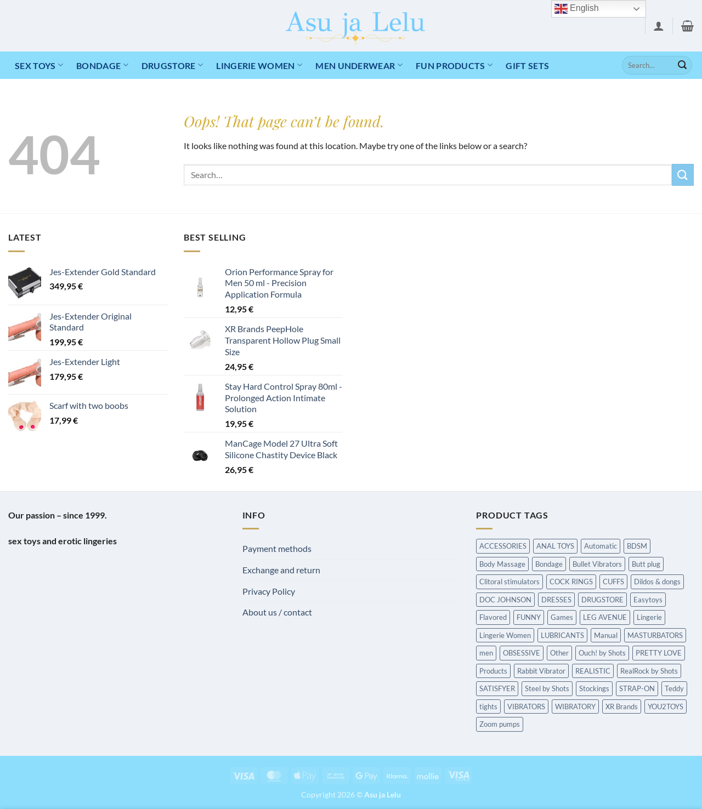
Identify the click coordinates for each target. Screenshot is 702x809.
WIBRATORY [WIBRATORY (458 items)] (575, 706)
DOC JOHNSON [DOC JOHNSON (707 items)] (505, 599)
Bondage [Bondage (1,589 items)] (549, 564)
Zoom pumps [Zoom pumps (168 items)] (499, 724)
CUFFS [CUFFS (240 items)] (613, 581)
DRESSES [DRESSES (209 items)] (556, 599)
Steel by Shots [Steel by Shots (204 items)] (547, 688)
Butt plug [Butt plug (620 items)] (646, 564)
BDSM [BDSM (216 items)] (637, 546)
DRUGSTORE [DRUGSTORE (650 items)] (602, 599)
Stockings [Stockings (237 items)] (594, 688)
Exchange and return (281, 570)
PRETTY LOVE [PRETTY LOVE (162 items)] (659, 652)
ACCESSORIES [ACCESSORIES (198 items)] (502, 546)
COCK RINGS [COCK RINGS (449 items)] (571, 581)
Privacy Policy (268, 591)
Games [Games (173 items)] (562, 617)
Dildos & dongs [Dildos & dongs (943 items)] (657, 581)
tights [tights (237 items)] (488, 706)
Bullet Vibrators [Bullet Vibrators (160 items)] (597, 564)
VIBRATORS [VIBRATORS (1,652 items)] (526, 706)
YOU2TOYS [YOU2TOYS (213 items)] (665, 706)
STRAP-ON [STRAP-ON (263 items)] (637, 688)
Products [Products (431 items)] (493, 670)
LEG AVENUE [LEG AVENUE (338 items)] (605, 617)
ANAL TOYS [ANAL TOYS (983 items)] (555, 546)
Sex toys (39, 65)
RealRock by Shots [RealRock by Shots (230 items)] (649, 670)
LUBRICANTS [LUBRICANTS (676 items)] (562, 635)
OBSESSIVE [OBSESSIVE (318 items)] (521, 652)
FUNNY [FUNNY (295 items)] (529, 617)
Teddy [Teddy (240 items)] (674, 688)
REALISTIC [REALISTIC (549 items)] (592, 670)
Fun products (454, 65)
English (576, 8)
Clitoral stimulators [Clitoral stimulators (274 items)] (509, 581)
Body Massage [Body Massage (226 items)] (502, 564)
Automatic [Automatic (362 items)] (600, 546)
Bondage (102, 65)
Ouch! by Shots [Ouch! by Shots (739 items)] (602, 652)
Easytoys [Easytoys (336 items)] (648, 599)
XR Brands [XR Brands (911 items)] (621, 706)
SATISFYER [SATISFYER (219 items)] (497, 688)
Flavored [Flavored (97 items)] (493, 617)
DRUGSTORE (172, 65)
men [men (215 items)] (486, 652)
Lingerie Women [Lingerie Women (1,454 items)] (505, 635)
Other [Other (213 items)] (559, 652)
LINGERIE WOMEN (259, 65)
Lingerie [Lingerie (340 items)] (649, 617)
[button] (658, 26)
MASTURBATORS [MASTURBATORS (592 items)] (655, 635)
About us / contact (277, 612)
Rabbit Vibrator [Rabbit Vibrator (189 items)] (541, 670)
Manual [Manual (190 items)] (606, 635)
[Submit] (682, 65)
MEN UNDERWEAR (359, 65)
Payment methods (277, 548)
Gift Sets (527, 65)
